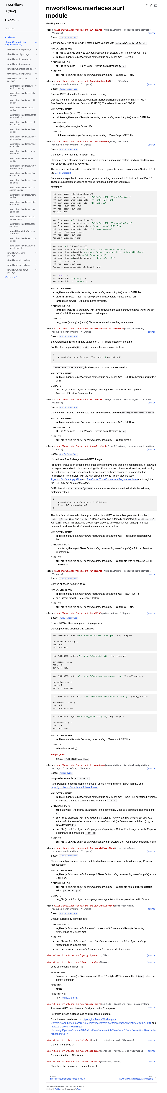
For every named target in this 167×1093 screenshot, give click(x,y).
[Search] (20, 28)
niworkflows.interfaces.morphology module (23, 167)
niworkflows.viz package (18, 265)
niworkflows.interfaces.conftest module (22, 123)
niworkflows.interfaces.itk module (21, 159)
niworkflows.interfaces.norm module (23, 196)
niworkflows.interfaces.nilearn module (23, 181)
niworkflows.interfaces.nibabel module (23, 174)
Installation (10, 37)
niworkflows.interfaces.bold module (22, 101)
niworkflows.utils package (19, 260)
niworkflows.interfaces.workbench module (22, 246)
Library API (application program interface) (15, 43)
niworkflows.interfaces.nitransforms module (23, 188)
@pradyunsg (70, 1089)
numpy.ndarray (70, 997)
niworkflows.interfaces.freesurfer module (23, 137)
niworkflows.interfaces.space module (22, 225)
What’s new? (11, 277)
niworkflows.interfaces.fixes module (22, 130)
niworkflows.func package (19, 74)
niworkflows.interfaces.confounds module (23, 116)
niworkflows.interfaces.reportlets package (21, 87)
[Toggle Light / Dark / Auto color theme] (150, 5)
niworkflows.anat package (19, 49)
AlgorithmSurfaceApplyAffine (66, 479)
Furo (79, 1089)
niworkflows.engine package (20, 69)
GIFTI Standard (63, 173)
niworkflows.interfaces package (17, 79)
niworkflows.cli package (18, 54)
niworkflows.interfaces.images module (22, 152)
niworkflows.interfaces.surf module (22, 232)
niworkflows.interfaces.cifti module (22, 108)
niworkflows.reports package (16, 254)
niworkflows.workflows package (17, 271)
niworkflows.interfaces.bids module (22, 94)
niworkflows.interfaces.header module (23, 145)
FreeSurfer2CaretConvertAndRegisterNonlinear (112, 479)
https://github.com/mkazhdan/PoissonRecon (74, 787)
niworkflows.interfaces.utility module (23, 239)
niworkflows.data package (19, 59)
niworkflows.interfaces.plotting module (22, 210)
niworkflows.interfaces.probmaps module (22, 217)
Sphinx (58, 1089)
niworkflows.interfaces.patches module (23, 203)
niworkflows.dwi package (18, 64)
